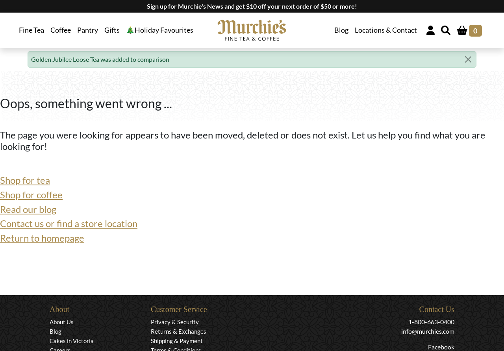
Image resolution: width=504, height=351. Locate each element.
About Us (62, 321)
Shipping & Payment (177, 340)
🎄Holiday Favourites (159, 30)
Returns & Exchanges (178, 331)
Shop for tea (25, 180)
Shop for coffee (31, 194)
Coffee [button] (60, 30)
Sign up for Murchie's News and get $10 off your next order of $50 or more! (252, 6)
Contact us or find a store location (68, 223)
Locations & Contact (386, 30)
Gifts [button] (112, 30)
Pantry (87, 30)
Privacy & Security (175, 321)
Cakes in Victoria (72, 340)
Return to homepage (42, 238)
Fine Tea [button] (31, 30)
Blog (341, 30)
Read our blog (28, 209)
